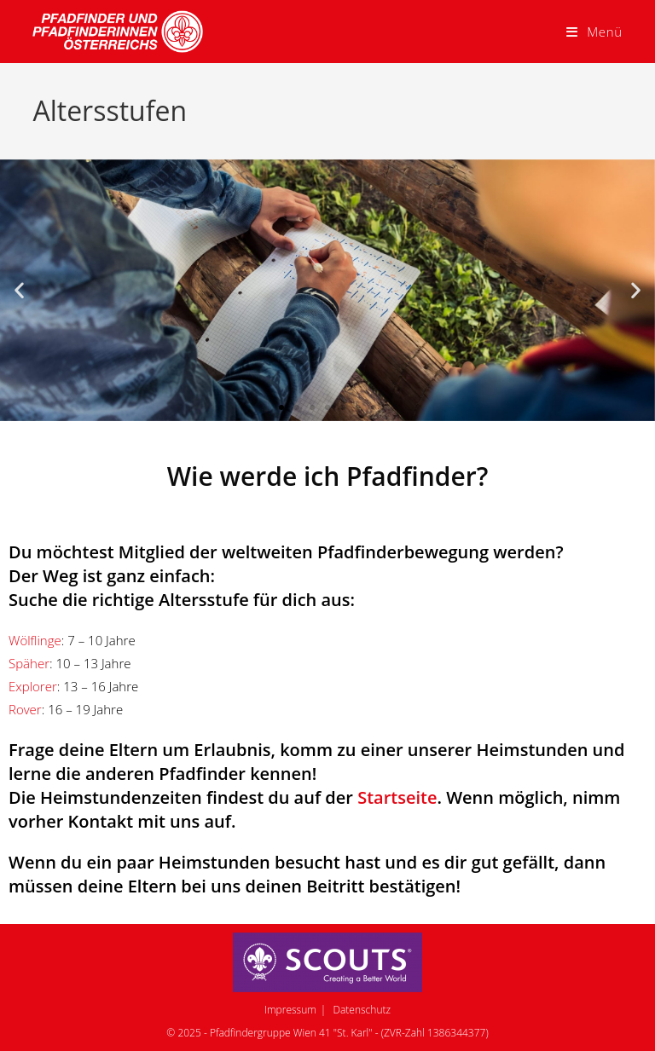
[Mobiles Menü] (594, 31)
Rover (25, 709)
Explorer (33, 686)
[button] (19, 290)
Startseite (397, 797)
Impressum (290, 1009)
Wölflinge (35, 640)
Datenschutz (362, 1009)
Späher (29, 663)
